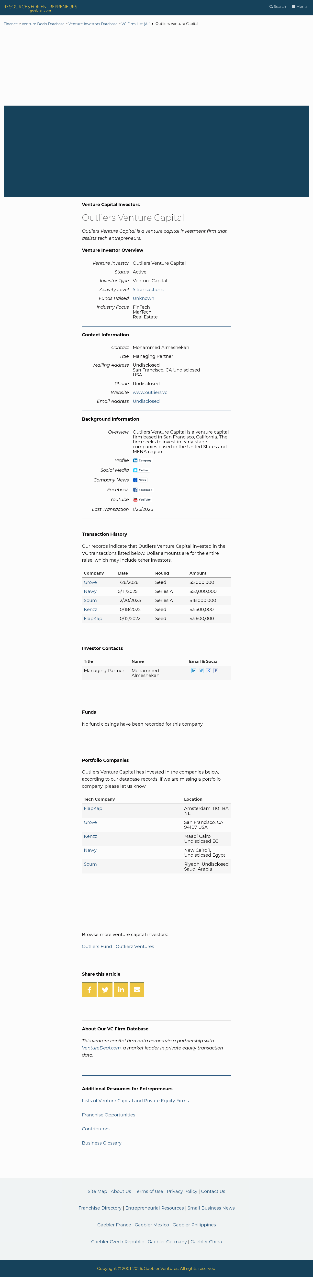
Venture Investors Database (93, 24)
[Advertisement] (156, 66)
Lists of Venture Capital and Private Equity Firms (135, 1100)
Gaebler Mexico (152, 1225)
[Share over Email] (137, 989)
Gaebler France (114, 1225)
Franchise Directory (100, 1208)
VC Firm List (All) (137, 24)
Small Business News (211, 1208)
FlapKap (93, 618)
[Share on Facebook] (89, 989)
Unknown (143, 298)
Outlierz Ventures (135, 946)
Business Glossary (102, 1143)
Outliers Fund (97, 946)
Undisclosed (146, 401)
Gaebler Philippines (194, 1225)
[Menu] (299, 6)
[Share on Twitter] (105, 989)
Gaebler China (206, 1241)
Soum (90, 600)
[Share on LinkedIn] (121, 989)
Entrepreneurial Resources (154, 1208)
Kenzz (90, 609)
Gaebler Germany (167, 1241)
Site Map (97, 1191)
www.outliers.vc (150, 392)
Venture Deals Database (43, 24)
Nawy (90, 591)
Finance (11, 24)
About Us (121, 1191)
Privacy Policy (182, 1191)
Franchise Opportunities (108, 1115)
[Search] (278, 6)
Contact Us (213, 1191)
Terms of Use (149, 1191)
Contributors (96, 1129)
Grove (90, 582)
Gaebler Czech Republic (117, 1241)
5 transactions (148, 289)
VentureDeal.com (101, 1048)
